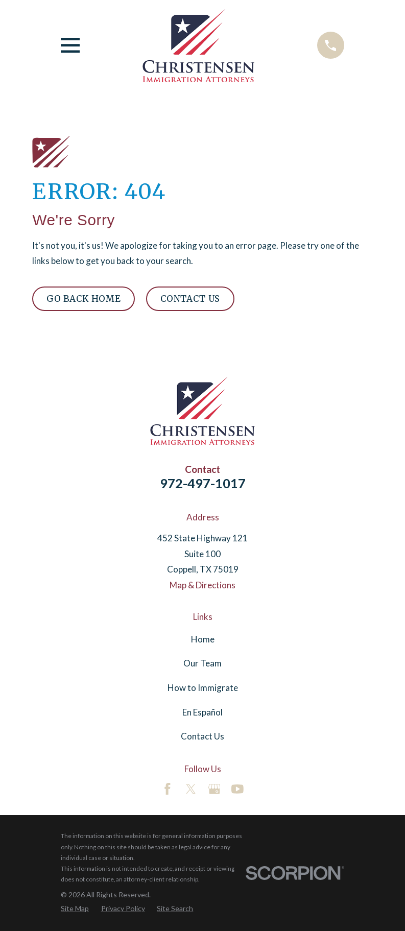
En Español (202, 712)
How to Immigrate (203, 687)
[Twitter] (191, 789)
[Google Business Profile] (214, 789)
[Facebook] (167, 789)
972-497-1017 (203, 483)
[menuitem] (75, 908)
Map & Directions (202, 585)
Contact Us (190, 298)
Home (203, 639)
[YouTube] (237, 789)
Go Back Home (83, 298)
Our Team (202, 663)
